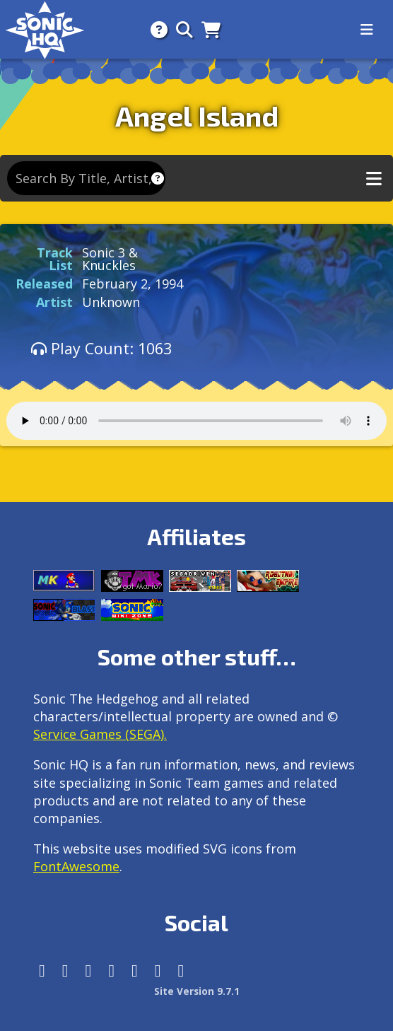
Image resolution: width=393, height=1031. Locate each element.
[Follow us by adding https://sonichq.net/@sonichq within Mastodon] (42, 970)
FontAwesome (76, 866)
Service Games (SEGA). (100, 734)
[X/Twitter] (89, 970)
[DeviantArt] (134, 970)
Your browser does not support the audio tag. (196, 421)
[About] (155, 29)
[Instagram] (65, 970)
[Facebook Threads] (181, 970)
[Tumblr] (111, 970)
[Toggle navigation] (366, 29)
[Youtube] (158, 970)
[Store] (207, 29)
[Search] (180, 29)
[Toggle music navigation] (374, 178)
